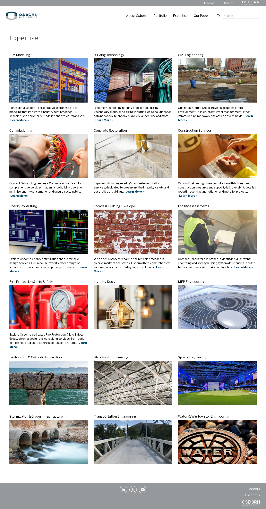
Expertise (180, 16)
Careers (228, 3)
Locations (209, 3)
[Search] (241, 16)
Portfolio (160, 16)
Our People (202, 16)
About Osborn (136, 16)
